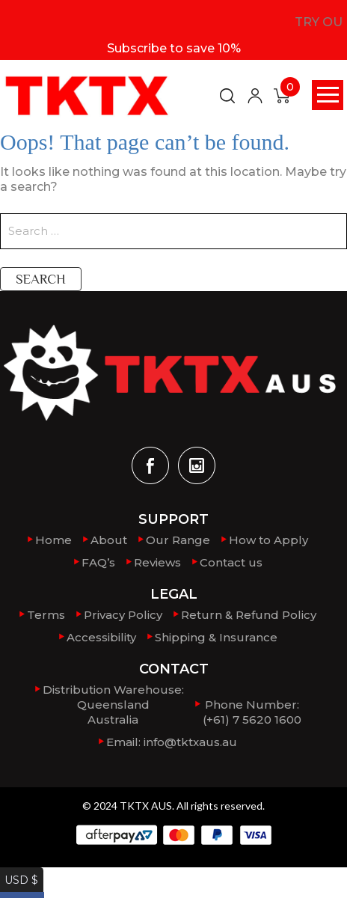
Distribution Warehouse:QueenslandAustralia (113, 704)
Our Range (178, 540)
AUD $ (18, 889)
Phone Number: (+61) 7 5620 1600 (252, 712)
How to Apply (268, 540)
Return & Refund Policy (248, 615)
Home (53, 540)
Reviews (157, 562)
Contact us (231, 562)
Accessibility (101, 637)
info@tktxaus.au (190, 742)
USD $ (18, 874)
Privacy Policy (123, 615)
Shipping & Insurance (216, 637)
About (108, 540)
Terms (46, 615)
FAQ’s (98, 562)
